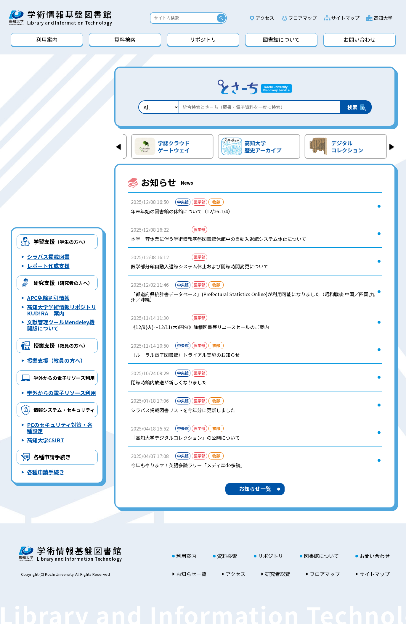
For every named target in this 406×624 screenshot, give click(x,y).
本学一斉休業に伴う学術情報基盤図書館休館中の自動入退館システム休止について (218, 238)
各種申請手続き (52, 457)
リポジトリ (270, 556)
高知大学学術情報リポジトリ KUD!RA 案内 (61, 310)
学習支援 (60, 241)
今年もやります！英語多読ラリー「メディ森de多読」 (188, 465)
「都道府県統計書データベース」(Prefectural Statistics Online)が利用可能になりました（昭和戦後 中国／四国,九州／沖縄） (253, 296)
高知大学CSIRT (45, 440)
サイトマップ (345, 17)
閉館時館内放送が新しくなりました (169, 382)
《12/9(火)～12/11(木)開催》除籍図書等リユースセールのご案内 (200, 327)
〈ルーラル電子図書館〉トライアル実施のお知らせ (185, 354)
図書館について (321, 556)
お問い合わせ (375, 556)
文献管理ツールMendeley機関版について (60, 325)
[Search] (185, 18)
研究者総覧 (277, 574)
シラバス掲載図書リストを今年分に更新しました (183, 410)
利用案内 (186, 556)
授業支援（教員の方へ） (56, 360)
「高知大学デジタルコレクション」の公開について (185, 437)
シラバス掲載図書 (48, 256)
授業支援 (60, 345)
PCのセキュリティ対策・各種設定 (59, 428)
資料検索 (227, 556)
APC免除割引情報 (48, 297)
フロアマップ (302, 17)
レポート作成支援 (48, 266)
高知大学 (383, 17)
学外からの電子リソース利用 (61, 392)
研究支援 (63, 282)
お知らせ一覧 (255, 488)
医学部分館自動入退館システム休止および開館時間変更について (199, 266)
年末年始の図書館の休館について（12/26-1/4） (182, 211)
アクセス (265, 17)
